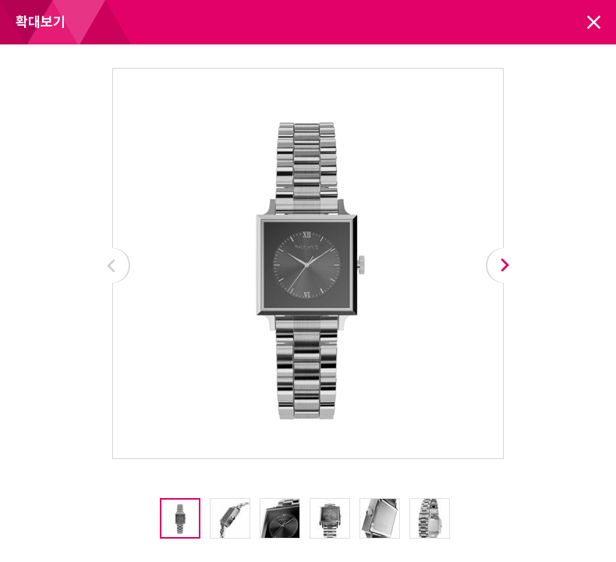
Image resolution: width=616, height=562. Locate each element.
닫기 (593, 22)
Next (504, 265)
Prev (112, 265)
